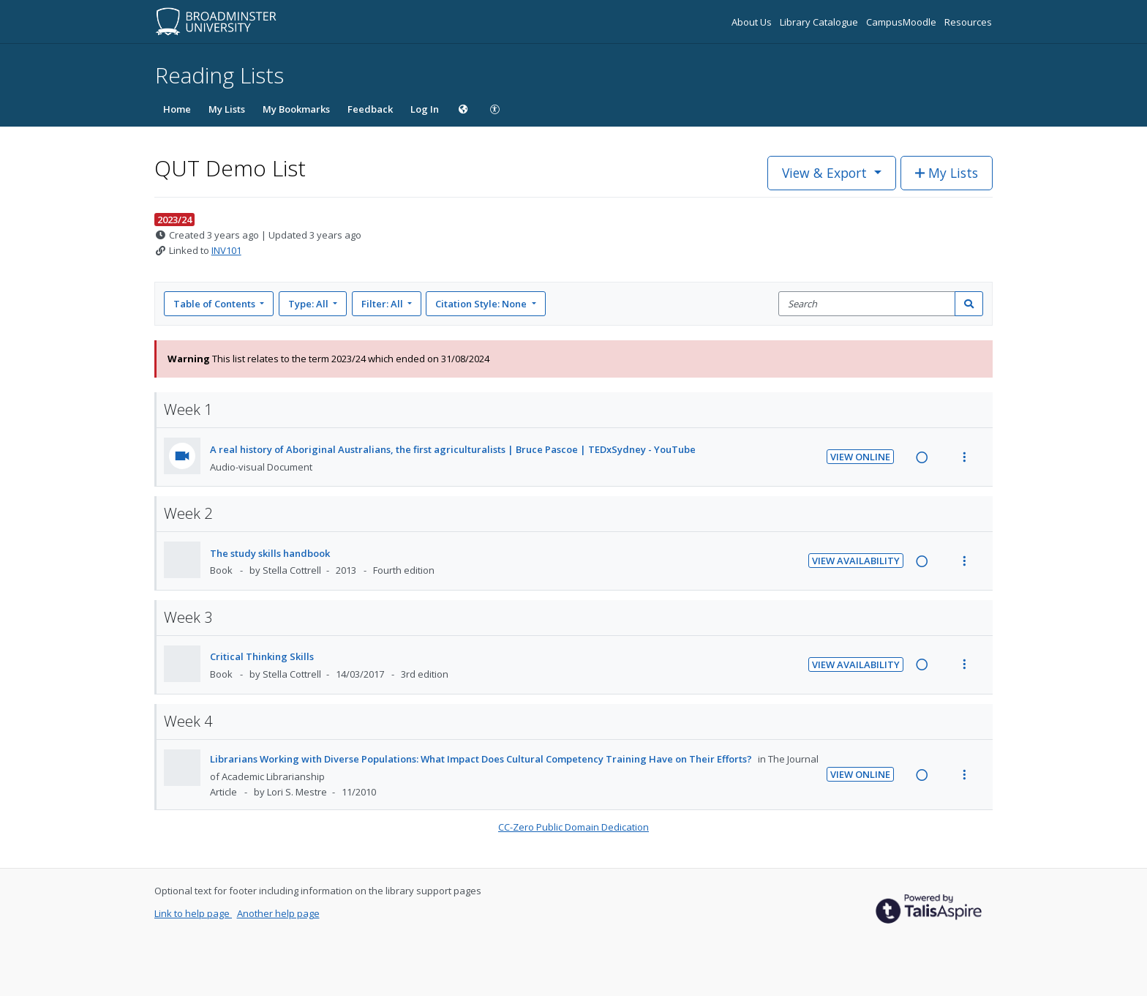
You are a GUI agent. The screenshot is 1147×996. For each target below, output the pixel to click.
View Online (860, 456)
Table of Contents (215, 303)
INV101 (226, 250)
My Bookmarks (296, 109)
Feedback (370, 109)
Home (177, 109)
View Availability (856, 560)
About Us (753, 22)
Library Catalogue (820, 22)
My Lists (226, 109)
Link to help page (193, 913)
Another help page (278, 913)
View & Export (826, 172)
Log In (424, 109)
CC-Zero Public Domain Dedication (573, 827)
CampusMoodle (902, 22)
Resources (968, 22)
